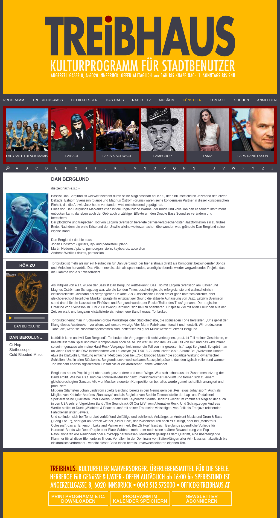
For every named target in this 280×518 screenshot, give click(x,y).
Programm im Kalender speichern (140, 499)
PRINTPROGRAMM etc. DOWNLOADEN (78, 499)
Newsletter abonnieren (202, 499)
